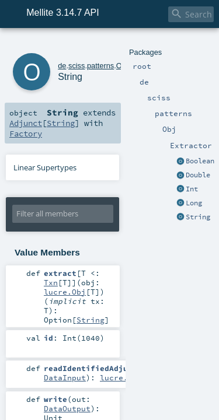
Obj (106, 45)
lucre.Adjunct (130, 332)
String (152, 106)
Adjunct (121, 106)
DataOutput (118, 353)
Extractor (129, 45)
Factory (23, 117)
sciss (61, 45)
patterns (84, 45)
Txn (112, 255)
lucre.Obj (65, 265)
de (46, 45)
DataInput (65, 332)
